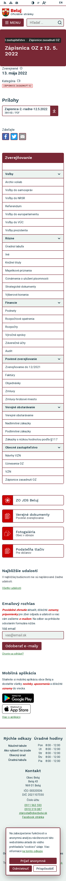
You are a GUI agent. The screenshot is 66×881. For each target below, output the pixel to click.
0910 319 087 (33, 809)
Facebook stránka (33, 817)
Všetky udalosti (11, 588)
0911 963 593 (33, 805)
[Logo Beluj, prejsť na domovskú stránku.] (33, 12)
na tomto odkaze (11, 851)
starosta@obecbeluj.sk (33, 813)
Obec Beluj (43, 867)
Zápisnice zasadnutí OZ (17, 86)
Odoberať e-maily (21, 646)
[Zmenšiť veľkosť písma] (38, 3)
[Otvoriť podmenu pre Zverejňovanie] (59, 167)
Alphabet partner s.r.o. (49, 862)
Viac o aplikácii (11, 717)
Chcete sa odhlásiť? (13, 653)
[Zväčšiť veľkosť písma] (44, 3)
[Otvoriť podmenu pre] (59, 174)
